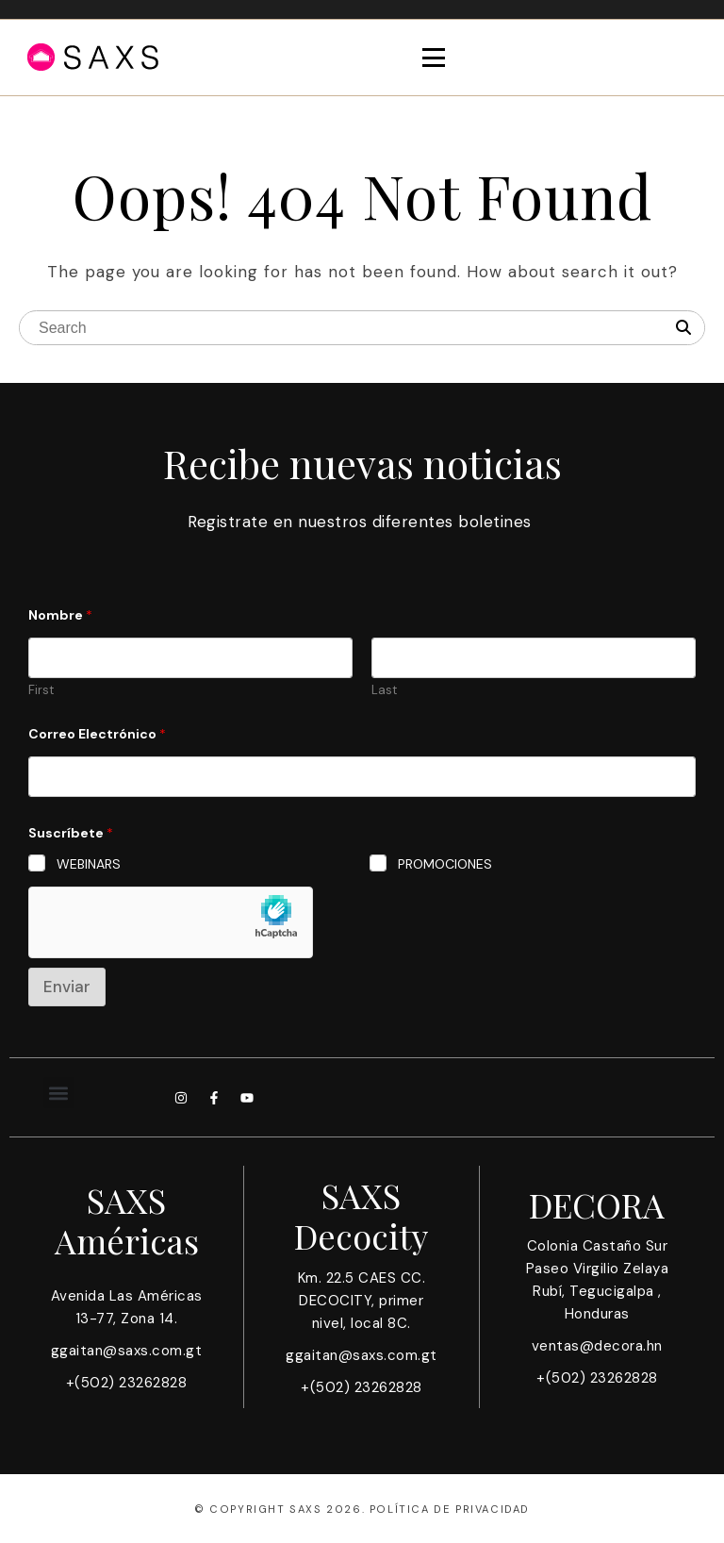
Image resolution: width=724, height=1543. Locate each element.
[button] (58, 1092)
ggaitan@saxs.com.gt (127, 1350)
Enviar (66, 986)
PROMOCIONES (445, 863)
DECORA (597, 1204)
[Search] (683, 328)
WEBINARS (89, 863)
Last (384, 690)
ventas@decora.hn (597, 1345)
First (41, 690)
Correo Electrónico (97, 734)
